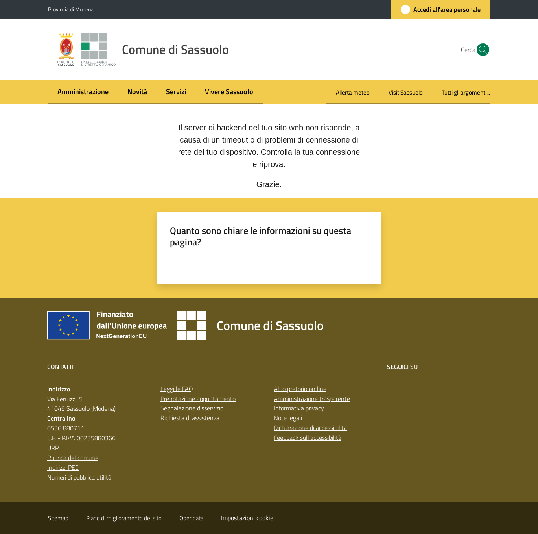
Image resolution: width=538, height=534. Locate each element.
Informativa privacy (299, 408)
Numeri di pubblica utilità (79, 477)
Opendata (191, 518)
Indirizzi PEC (63, 467)
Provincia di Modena (71, 9)
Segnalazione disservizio (191, 408)
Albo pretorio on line (300, 388)
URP (53, 447)
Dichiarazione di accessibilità (310, 427)
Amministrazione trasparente (312, 398)
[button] (480, 49)
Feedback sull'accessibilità (307, 437)
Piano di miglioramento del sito (124, 518)
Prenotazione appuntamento (198, 398)
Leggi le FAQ (176, 388)
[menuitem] (83, 92)
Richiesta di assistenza (189, 418)
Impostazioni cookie (247, 518)
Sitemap (58, 518)
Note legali (288, 418)
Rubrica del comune (72, 457)
